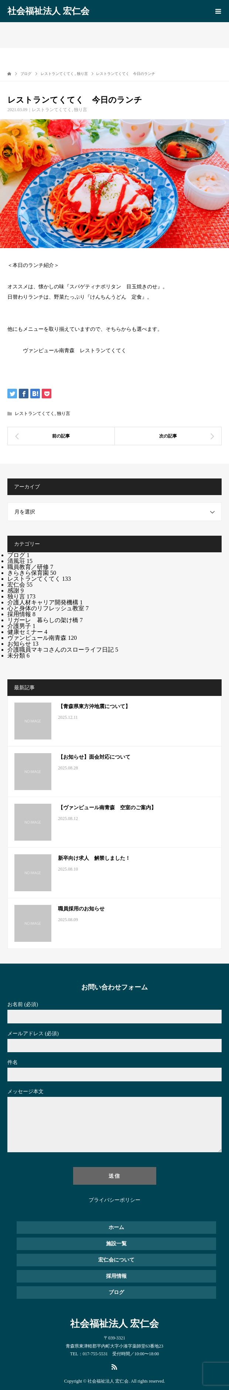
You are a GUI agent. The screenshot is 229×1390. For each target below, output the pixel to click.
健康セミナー (27, 632)
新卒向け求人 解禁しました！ (94, 858)
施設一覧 (116, 1243)
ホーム (116, 1227)
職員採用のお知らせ (81, 909)
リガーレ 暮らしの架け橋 (45, 620)
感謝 (15, 590)
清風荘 (20, 561)
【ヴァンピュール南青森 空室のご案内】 (107, 807)
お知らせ (22, 644)
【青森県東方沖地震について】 (94, 706)
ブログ (18, 555)
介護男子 (21, 626)
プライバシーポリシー (114, 1200)
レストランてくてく (52, 109)
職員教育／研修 (30, 567)
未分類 (18, 655)
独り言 (80, 109)
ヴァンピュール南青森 (42, 638)
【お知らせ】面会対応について (94, 757)
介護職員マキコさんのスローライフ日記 (62, 649)
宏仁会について (116, 1260)
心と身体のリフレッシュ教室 (48, 608)
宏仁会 (20, 584)
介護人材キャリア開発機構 (45, 602)
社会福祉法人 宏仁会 (48, 11)
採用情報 (21, 614)
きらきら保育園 (31, 573)
